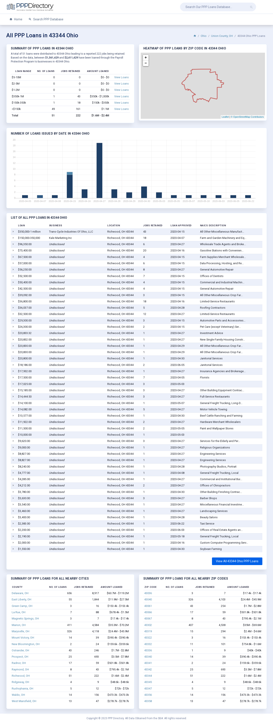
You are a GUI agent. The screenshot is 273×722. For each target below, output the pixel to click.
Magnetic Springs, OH (25, 618)
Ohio (204, 35)
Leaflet (225, 117)
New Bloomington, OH (26, 644)
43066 (148, 612)
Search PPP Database (45, 19)
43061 (148, 606)
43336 (148, 650)
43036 (148, 593)
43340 (148, 656)
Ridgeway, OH (20, 682)
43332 (148, 644)
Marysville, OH (20, 631)
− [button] (146, 63)
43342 (148, 669)
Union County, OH (222, 35)
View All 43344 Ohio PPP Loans (237, 561)
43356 (148, 694)
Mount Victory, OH (23, 637)
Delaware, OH (20, 593)
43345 (148, 682)
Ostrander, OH (20, 650)
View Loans (121, 77)
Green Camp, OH (22, 606)
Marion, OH (19, 625)
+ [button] (146, 57)
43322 (148, 637)
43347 (148, 688)
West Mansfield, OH (24, 701)
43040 (148, 599)
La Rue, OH (18, 612)
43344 (148, 675)
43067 (148, 618)
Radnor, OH (19, 663)
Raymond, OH (20, 669)
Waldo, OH (18, 694)
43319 (148, 631)
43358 (148, 701)
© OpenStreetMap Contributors (247, 117)
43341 (148, 663)
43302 (148, 625)
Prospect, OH (20, 656)
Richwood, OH (21, 675)
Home (15, 19)
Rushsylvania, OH (22, 688)
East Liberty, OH (21, 599)
